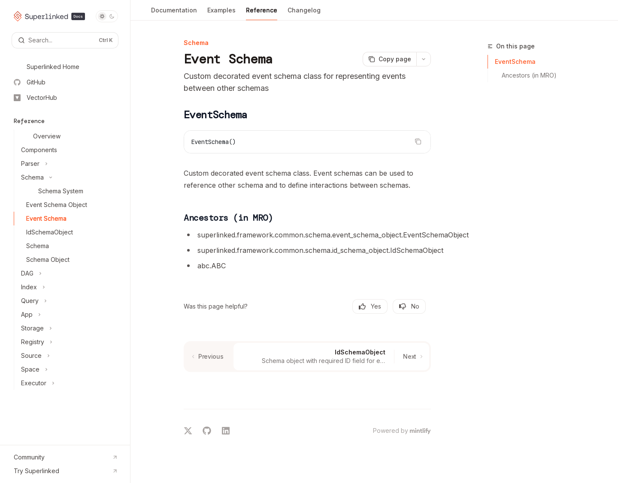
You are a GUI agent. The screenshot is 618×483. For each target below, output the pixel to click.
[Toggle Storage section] (68, 328)
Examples (221, 13)
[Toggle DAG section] (68, 273)
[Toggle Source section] (68, 356)
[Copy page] (389, 59)
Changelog (304, 13)
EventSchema (515, 61)
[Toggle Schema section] (68, 177)
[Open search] (65, 40)
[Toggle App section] (68, 314)
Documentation (174, 13)
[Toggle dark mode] (107, 16)
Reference (261, 13)
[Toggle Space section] (68, 369)
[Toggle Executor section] (68, 383)
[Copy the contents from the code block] (418, 141)
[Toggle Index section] (68, 287)
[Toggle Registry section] (68, 342)
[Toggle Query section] (68, 301)
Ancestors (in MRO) (529, 75)
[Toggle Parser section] (68, 164)
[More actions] (423, 59)
